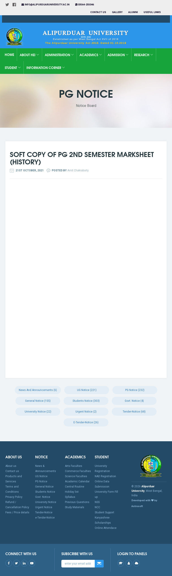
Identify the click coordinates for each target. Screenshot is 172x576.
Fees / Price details (17, 512)
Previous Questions (77, 502)
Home (9, 54)
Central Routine (74, 486)
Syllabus (70, 497)
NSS (97, 502)
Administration (59, 54)
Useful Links (152, 12)
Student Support (104, 512)
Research (143, 54)
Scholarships (103, 522)
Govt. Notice (42, 497)
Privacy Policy (13, 497)
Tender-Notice (43, 512)
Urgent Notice (43, 507)
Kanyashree (102, 517)
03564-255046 (84, 4)
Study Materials (74, 507)
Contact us (98, 12)
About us (10, 466)
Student (13, 67)
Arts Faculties (73, 466)
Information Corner (45, 67)
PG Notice (41, 481)
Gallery (117, 12)
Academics (91, 54)
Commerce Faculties (78, 471)
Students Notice (45, 491)
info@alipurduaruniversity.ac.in (45, 4)
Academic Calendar (77, 481)
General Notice (44, 486)
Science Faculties (76, 476)
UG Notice (41, 476)
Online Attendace (105, 528)
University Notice (45, 502)
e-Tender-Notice (45, 517)
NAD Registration (105, 476)
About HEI (29, 54)
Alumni (133, 12)
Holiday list (72, 491)
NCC (97, 507)
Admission (118, 54)
